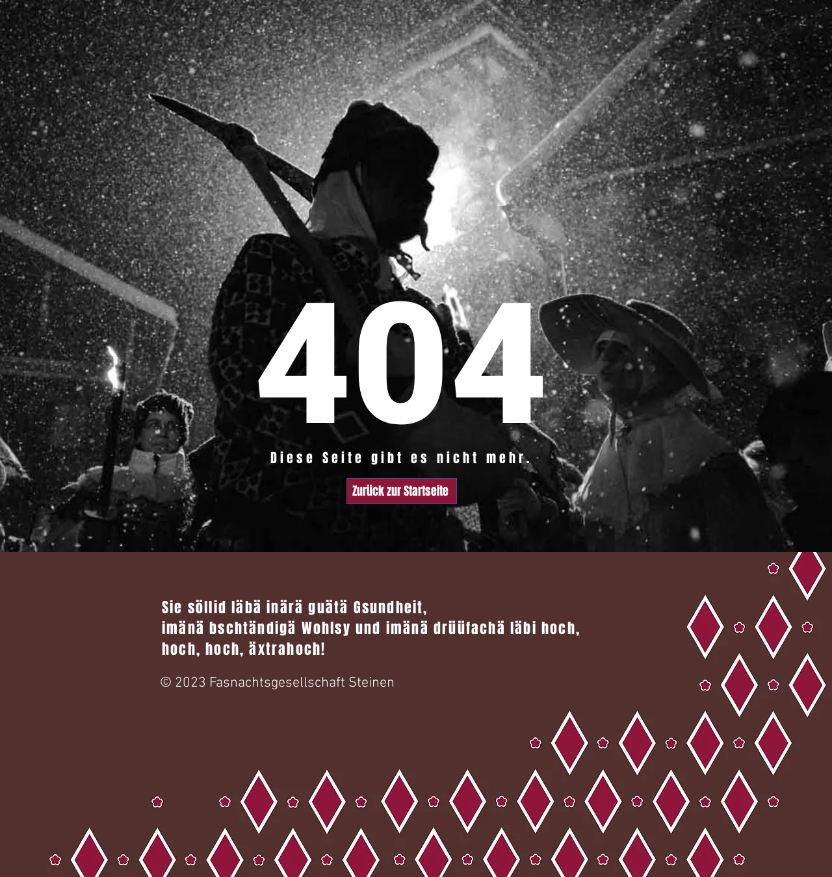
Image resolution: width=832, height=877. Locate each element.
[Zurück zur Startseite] (401, 491)
